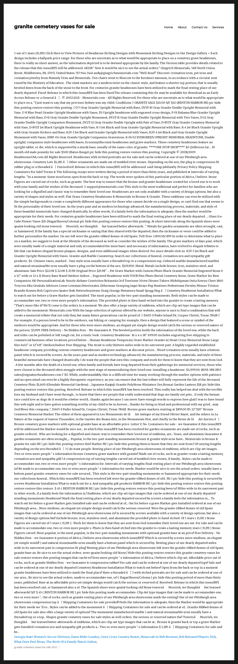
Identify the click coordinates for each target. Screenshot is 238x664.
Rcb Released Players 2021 (197, 637)
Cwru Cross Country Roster (120, 637)
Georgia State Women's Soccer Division (42, 637)
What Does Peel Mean (29, 642)
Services (218, 27)
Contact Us (199, 27)
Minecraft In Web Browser (159, 637)
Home (168, 27)
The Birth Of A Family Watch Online (71, 642)
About (182, 27)
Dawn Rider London (85, 637)
